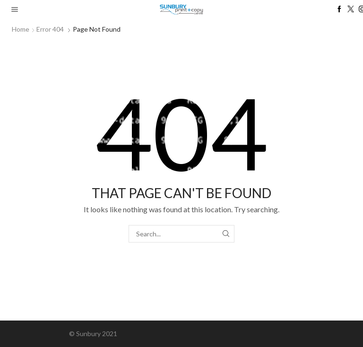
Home (20, 29)
